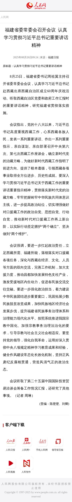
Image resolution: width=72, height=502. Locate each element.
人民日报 (10, 443)
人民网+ (26, 443)
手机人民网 (42, 443)
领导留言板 (58, 443)
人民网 (5, 17)
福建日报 (53, 57)
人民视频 (10, 465)
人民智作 (26, 465)
